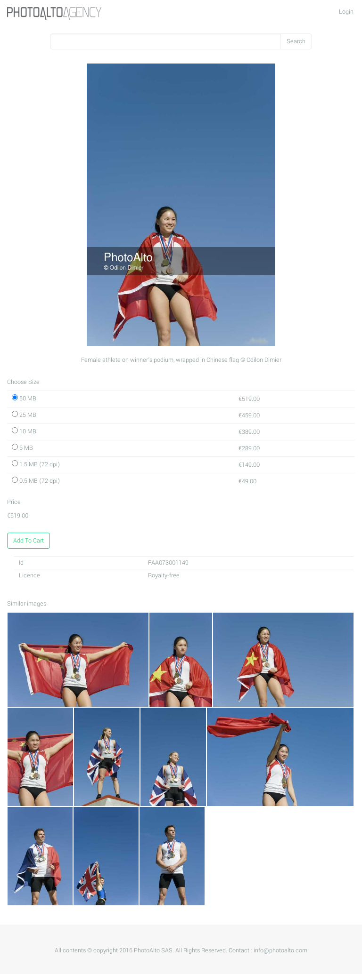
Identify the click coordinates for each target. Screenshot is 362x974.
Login (346, 12)
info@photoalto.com (280, 950)
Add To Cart (28, 540)
